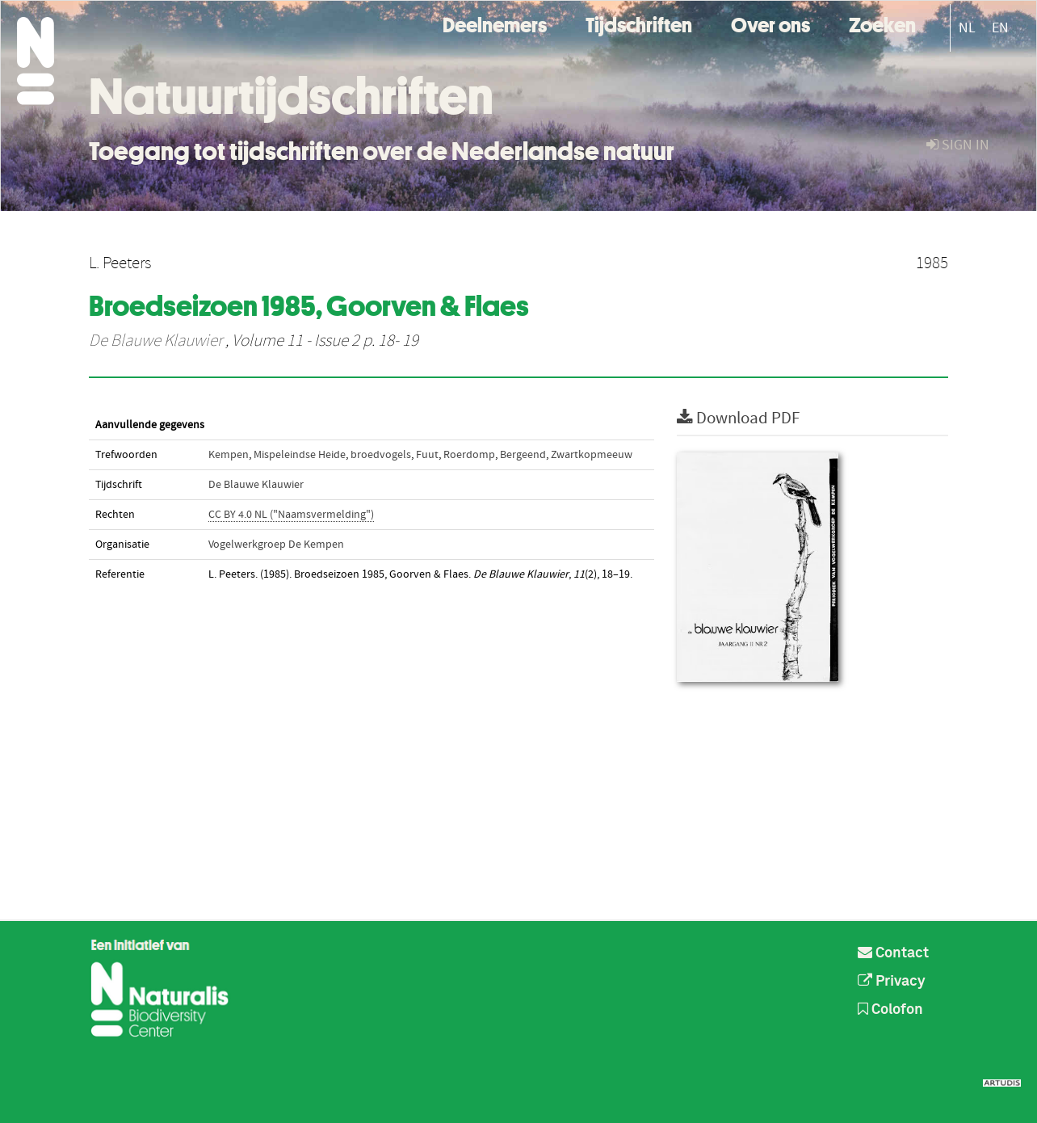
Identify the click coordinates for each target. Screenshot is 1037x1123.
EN (1000, 27)
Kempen (228, 454)
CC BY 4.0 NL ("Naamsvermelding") (291, 514)
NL (967, 27)
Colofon (890, 1010)
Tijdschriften (639, 23)
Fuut (427, 454)
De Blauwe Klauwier (155, 341)
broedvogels (381, 454)
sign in (957, 145)
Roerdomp (469, 454)
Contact (893, 953)
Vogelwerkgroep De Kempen (276, 544)
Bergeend (523, 454)
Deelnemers (495, 23)
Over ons (770, 23)
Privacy (892, 981)
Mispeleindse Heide (300, 454)
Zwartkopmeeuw (591, 454)
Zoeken (882, 23)
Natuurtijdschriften (291, 96)
